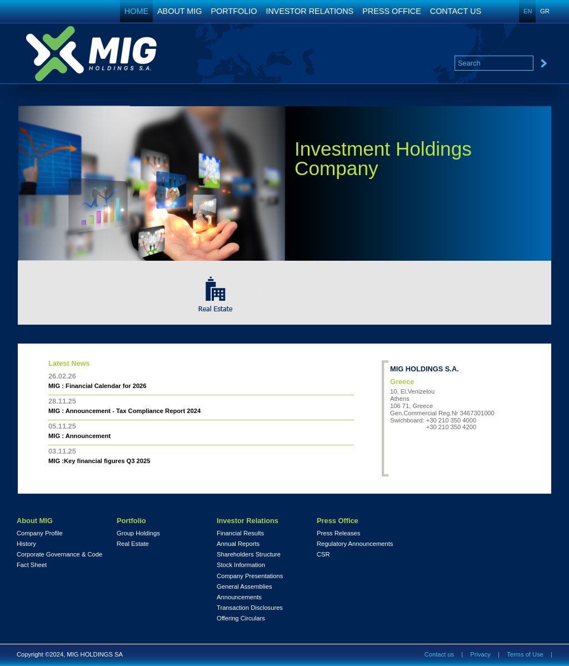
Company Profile (40, 533)
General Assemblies (244, 587)
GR (545, 11)
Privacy (480, 654)
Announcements (239, 597)
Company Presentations (250, 576)
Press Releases (338, 533)
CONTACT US (455, 11)
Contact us (439, 654)
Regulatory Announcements (355, 544)
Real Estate (133, 544)
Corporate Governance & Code (59, 554)
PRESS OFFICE (391, 11)
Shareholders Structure (249, 554)
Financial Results (240, 533)
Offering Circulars (241, 618)
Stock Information (241, 565)
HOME (136, 11)
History (26, 544)
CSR (323, 554)
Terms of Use (525, 654)
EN (527, 11)
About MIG (35, 520)
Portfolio (131, 520)
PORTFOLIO (234, 11)
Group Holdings (138, 533)
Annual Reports (238, 544)
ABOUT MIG (179, 11)
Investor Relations (247, 520)
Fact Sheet (32, 565)
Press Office (337, 520)
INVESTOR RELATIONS (309, 11)
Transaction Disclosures (250, 608)
